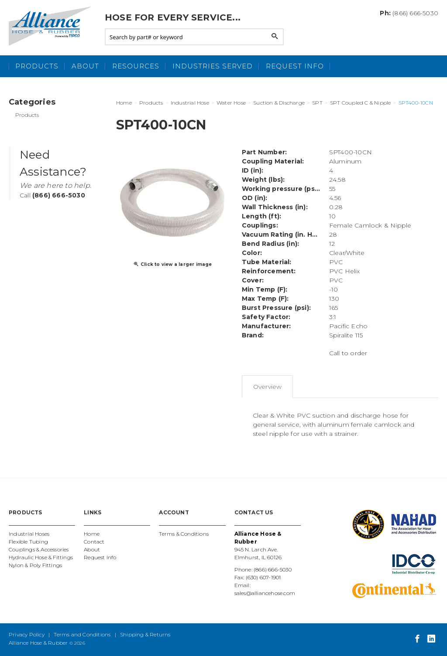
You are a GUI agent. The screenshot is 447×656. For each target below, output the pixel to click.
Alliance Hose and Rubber (52, 26)
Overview (267, 387)
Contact (94, 541)
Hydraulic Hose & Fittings (41, 557)
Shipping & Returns (145, 634)
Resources (135, 66)
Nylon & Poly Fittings (35, 565)
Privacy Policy (27, 634)
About (85, 66)
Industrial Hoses (29, 533)
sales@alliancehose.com (264, 593)
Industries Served (212, 66)
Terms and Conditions (82, 634)
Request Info (295, 66)
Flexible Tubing (28, 541)
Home (92, 533)
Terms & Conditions (184, 533)
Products (36, 66)
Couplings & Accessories (39, 549)
